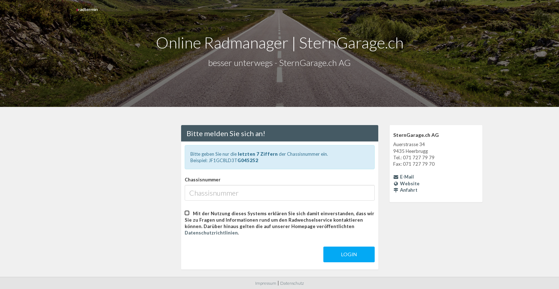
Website (406, 183)
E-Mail (403, 177)
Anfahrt (405, 190)
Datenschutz (292, 283)
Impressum (265, 283)
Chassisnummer (203, 179)
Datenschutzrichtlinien (211, 233)
